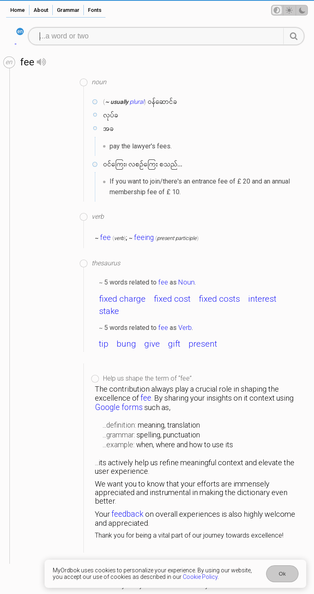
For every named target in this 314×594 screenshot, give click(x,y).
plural (137, 101)
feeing (144, 237)
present (202, 344)
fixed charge (122, 299)
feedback (128, 514)
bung (126, 344)
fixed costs (219, 299)
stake (109, 311)
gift (174, 344)
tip (103, 344)
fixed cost (172, 299)
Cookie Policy (200, 577)
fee (105, 237)
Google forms (119, 407)
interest (262, 299)
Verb (185, 327)
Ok (282, 574)
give (152, 344)
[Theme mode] (289, 10)
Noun (186, 282)
